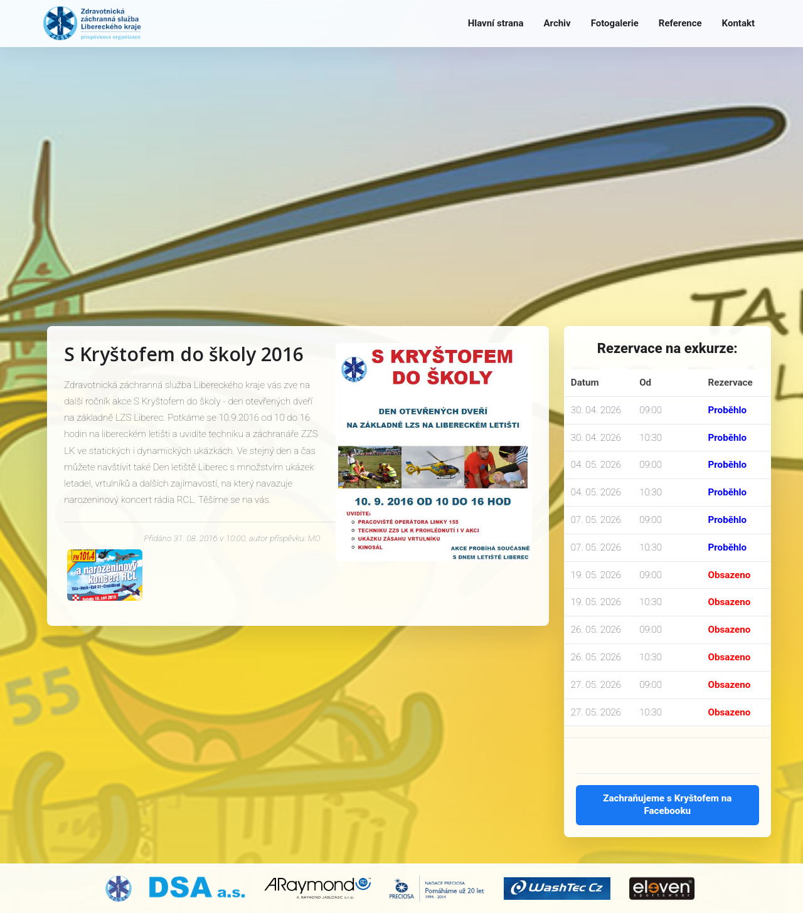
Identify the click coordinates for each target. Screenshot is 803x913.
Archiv (556, 23)
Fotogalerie (615, 23)
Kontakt (738, 23)
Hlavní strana (496, 23)
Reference (680, 23)
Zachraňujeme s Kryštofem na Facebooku (667, 804)
